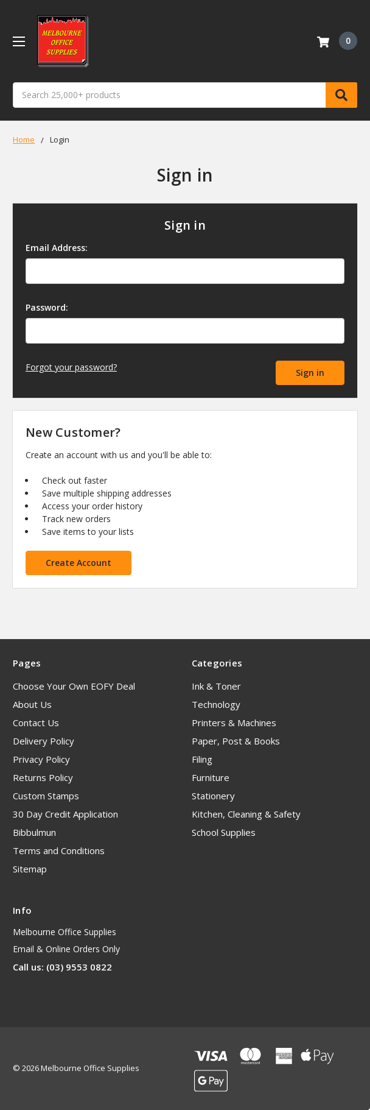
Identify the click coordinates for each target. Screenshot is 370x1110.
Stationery (213, 796)
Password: (47, 307)
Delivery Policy (43, 741)
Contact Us (36, 722)
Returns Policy (43, 777)
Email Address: (57, 247)
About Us (32, 704)
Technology (216, 704)
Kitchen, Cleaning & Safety (246, 814)
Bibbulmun (34, 832)
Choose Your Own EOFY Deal (74, 686)
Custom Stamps (46, 796)
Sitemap (30, 869)
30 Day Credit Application (65, 814)
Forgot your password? (71, 367)
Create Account (78, 562)
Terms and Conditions (59, 850)
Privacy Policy (41, 759)
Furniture (210, 777)
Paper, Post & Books (236, 741)
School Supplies (224, 832)
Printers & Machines (234, 722)
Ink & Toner (216, 686)
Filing (202, 759)
